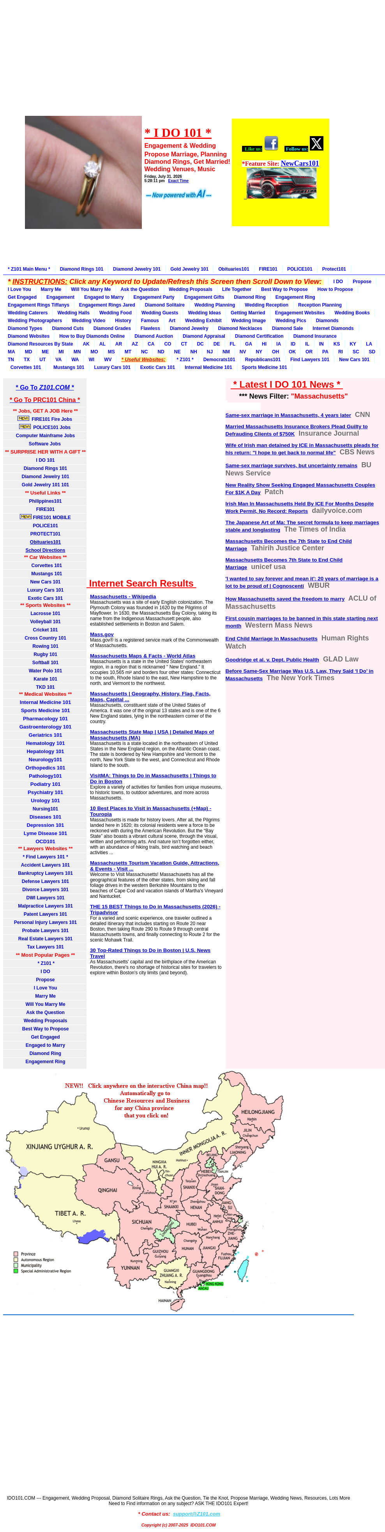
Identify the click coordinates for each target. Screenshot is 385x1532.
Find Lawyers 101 (309, 359)
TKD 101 (45, 687)
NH (193, 352)
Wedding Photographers (35, 320)
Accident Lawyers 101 (45, 865)
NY (259, 352)
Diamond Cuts (67, 328)
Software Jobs (45, 444)
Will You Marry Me (91, 289)
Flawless (150, 328)
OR (309, 352)
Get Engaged (22, 297)
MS (111, 352)
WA (75, 359)
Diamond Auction (153, 336)
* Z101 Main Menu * (29, 269)
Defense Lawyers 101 (45, 881)
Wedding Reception (266, 305)
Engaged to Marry (104, 297)
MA (11, 352)
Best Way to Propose (284, 289)
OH (275, 352)
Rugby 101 (45, 654)
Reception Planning (320, 305)
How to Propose (335, 289)
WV (107, 359)
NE (177, 352)
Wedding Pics (291, 320)
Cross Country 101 (45, 638)
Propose (362, 281)
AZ (135, 344)
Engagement (60, 297)
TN (11, 359)
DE (217, 344)
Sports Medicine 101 (264, 367)
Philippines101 (45, 501)
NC (144, 352)
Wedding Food (115, 313)
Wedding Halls (73, 313)
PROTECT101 (45, 534)
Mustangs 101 (67, 367)
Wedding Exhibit (203, 320)
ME (45, 352)
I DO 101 (45, 460)
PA (325, 352)
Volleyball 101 (45, 621)
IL (307, 344)
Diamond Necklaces (240, 328)
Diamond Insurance (315, 336)
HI (264, 344)
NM (226, 352)
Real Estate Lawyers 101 (45, 939)
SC (356, 352)
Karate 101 (45, 679)
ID (293, 344)
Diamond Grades (112, 328)
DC (200, 344)
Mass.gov (102, 634)
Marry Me (51, 289)
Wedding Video (88, 320)
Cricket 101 (45, 630)
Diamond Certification (259, 336)
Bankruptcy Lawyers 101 (45, 873)
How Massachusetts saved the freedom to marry (285, 599)
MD (28, 352)
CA (151, 344)
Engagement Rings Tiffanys (38, 305)
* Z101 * (185, 359)
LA (369, 344)
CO (167, 344)
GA (248, 344)
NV (243, 352)
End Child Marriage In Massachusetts (272, 639)
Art (172, 320)
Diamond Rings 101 (81, 269)
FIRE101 (268, 269)
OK (292, 352)
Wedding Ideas (204, 313)
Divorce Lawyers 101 (45, 889)
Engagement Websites (300, 313)
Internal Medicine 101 (208, 367)
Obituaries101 (233, 269)
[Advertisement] (176, 63)
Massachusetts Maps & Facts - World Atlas (142, 656)
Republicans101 (263, 359)
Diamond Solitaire (165, 305)
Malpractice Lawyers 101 (45, 906)
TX (27, 359)
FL (232, 344)
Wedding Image (248, 320)
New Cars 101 (354, 359)
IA (278, 344)
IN (321, 344)
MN (77, 352)
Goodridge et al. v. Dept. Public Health (272, 660)
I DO (338, 281)
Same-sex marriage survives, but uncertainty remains (292, 465)
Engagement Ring (295, 297)
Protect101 (334, 269)
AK (86, 344)
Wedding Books (351, 313)
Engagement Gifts (204, 297)
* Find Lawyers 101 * (45, 857)
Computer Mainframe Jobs (45, 435)
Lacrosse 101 (45, 613)
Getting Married (248, 313)
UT (42, 359)
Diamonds (327, 320)
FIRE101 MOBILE (45, 517)
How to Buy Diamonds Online (92, 336)
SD (372, 352)
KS (337, 344)
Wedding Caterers (28, 313)
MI (61, 352)
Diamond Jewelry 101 (137, 269)
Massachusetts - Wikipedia (123, 596)
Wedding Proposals (190, 289)
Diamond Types (25, 328)
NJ (210, 352)
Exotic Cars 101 (157, 367)
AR (118, 344)
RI (340, 352)
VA (58, 359)
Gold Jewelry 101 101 (45, 485)
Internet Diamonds (333, 328)
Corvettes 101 (24, 367)
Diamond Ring (249, 297)
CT (184, 344)
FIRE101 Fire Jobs (46, 419)
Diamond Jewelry (189, 328)
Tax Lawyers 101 (45, 947)
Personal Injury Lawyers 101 (45, 922)
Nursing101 (45, 809)
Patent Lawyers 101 (45, 914)
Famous (150, 320)
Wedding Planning (214, 305)
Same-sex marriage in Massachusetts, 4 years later (288, 415)
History (123, 320)
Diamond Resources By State (40, 344)
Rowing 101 (45, 646)
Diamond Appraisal (204, 336)
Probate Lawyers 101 (45, 930)
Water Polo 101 (45, 671)
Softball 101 (45, 662)
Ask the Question (139, 289)
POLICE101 (300, 269)
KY (353, 344)
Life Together (236, 289)
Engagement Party (153, 297)
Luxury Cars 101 (112, 367)
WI (91, 359)
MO (94, 352)
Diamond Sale (287, 328)
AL (102, 344)
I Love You (19, 289)
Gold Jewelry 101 (189, 269)
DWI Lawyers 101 (45, 898)
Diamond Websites (28, 336)
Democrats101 (219, 359)
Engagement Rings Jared (107, 305)
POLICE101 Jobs (45, 427)
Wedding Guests (159, 313)
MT (128, 352)
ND (160, 352)
